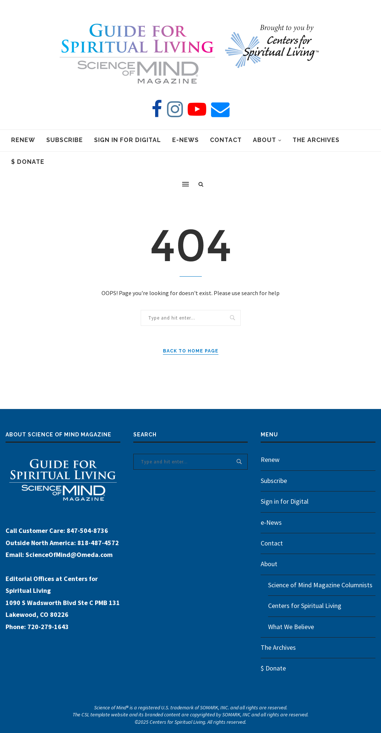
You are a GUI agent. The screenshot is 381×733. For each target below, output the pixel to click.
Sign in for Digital (127, 139)
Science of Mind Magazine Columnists (320, 585)
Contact (226, 139)
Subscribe (64, 139)
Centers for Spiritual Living (304, 605)
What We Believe (291, 626)
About (264, 139)
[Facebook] (156, 109)
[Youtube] (197, 109)
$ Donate (27, 161)
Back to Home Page (190, 351)
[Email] (220, 109)
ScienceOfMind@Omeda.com (69, 554)
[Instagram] (175, 109)
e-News (185, 139)
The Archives (316, 139)
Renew (23, 139)
